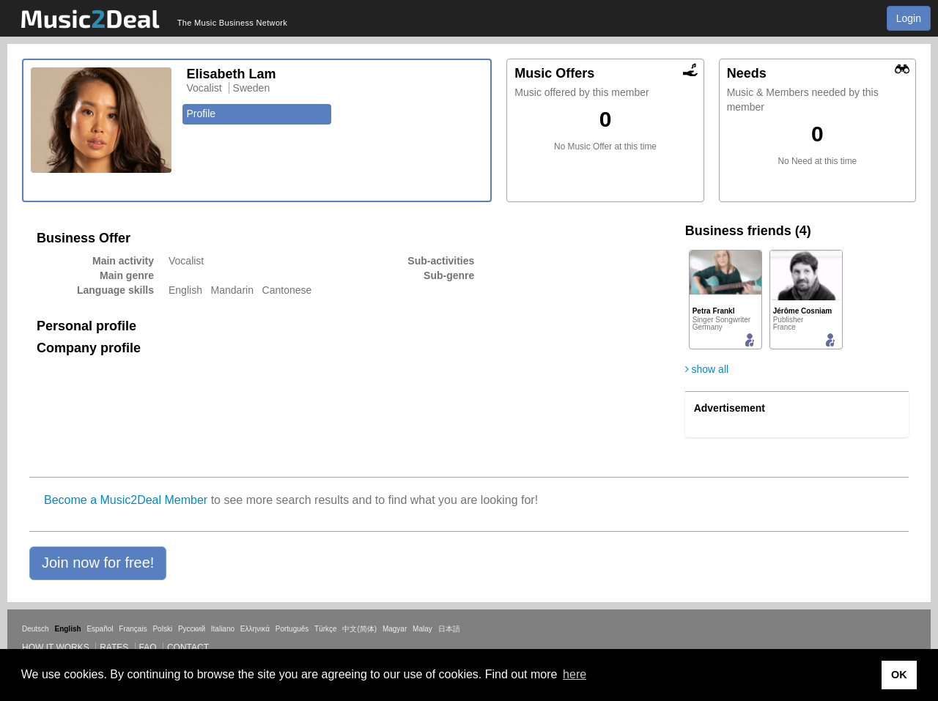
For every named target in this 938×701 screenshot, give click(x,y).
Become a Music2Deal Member (125, 500)
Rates (114, 647)
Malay (422, 629)
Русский (191, 629)
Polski (162, 629)
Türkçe (325, 629)
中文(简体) (359, 629)
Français (133, 629)
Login (908, 18)
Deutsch (35, 629)
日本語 (449, 629)
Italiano (222, 629)
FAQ (148, 647)
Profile (200, 113)
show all (706, 369)
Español (99, 629)
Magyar (395, 629)
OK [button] (899, 674)
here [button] (574, 674)
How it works (55, 647)
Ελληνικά (255, 629)
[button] (97, 563)
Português (292, 629)
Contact (188, 647)
